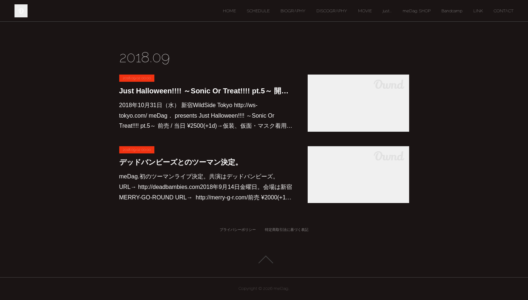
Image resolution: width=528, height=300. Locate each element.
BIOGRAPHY (292, 10)
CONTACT (504, 10)
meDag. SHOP (417, 10)
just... (387, 10)
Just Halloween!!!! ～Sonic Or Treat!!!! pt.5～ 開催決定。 (206, 91)
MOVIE (365, 10)
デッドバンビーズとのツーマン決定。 (180, 162)
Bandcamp (451, 10)
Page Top (264, 259)
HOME (229, 10)
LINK (478, 10)
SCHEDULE (258, 10)
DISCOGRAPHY (331, 10)
